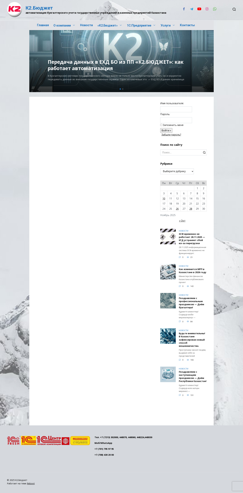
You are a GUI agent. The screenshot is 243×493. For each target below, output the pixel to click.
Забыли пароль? (171, 134)
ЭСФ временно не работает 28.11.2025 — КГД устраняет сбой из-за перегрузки (192, 238)
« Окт (182, 220)
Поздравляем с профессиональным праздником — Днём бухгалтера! (191, 303)
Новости (86, 25)
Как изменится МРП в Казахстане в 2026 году (192, 271)
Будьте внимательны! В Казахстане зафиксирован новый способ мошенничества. (192, 340)
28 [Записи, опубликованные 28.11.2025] (190, 208)
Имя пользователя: (172, 103)
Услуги (166, 25)
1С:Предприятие (139, 25)
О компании (62, 25)
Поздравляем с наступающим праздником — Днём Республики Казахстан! (192, 376)
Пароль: (165, 114)
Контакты (187, 25)
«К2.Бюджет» (107, 25)
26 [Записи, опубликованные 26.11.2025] (177, 208)
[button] (120, 89)
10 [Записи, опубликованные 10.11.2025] (163, 198)
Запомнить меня (173, 125)
